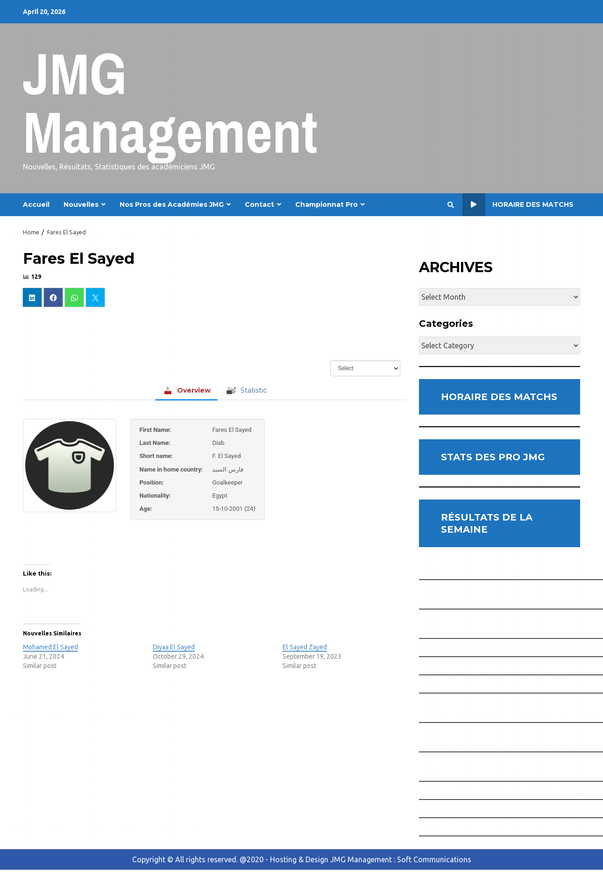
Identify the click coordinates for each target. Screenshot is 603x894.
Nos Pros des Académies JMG (172, 204)
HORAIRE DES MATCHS (499, 396)
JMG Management (170, 102)
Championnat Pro (326, 204)
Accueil (36, 204)
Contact (259, 204)
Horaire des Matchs (518, 204)
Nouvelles (81, 204)
